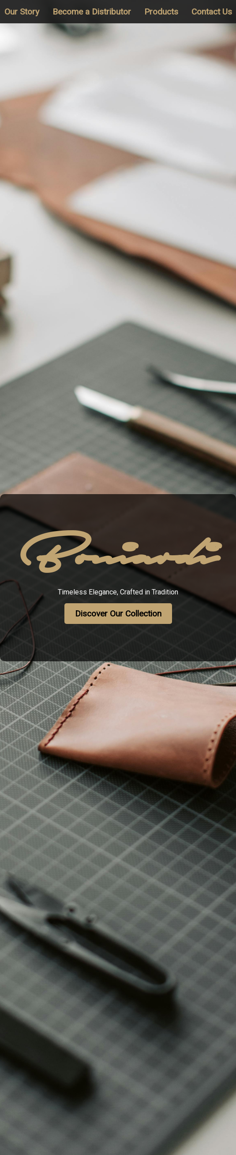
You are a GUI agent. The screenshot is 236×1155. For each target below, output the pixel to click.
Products (161, 12)
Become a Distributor (91, 12)
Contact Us (211, 12)
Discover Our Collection (118, 614)
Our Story (21, 12)
